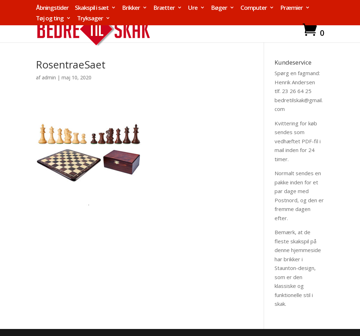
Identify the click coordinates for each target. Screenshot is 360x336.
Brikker (131, 8)
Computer (253, 8)
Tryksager (90, 18)
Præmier (291, 8)
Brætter (164, 8)
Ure (193, 8)
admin (49, 77)
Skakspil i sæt (92, 8)
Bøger (219, 8)
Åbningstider (52, 8)
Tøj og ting (50, 18)
